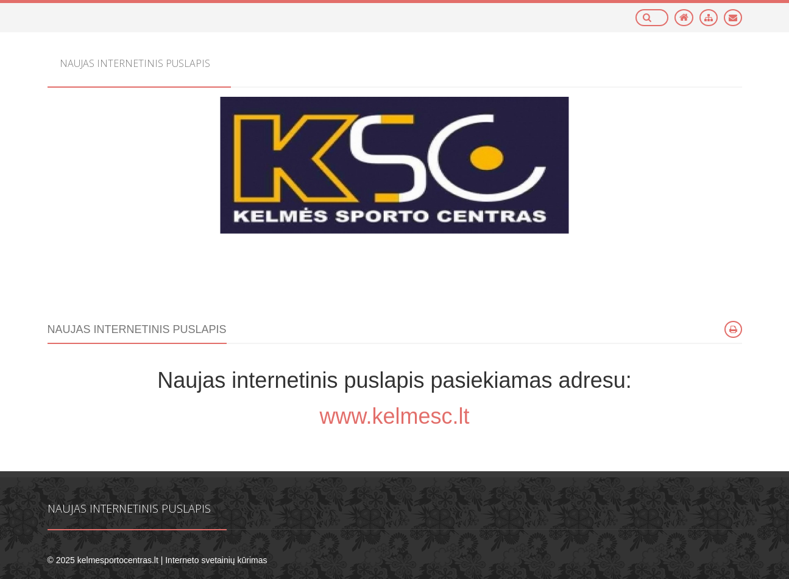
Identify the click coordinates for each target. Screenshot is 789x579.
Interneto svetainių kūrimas (216, 560)
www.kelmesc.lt (394, 416)
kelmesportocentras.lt (117, 560)
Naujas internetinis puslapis (129, 508)
